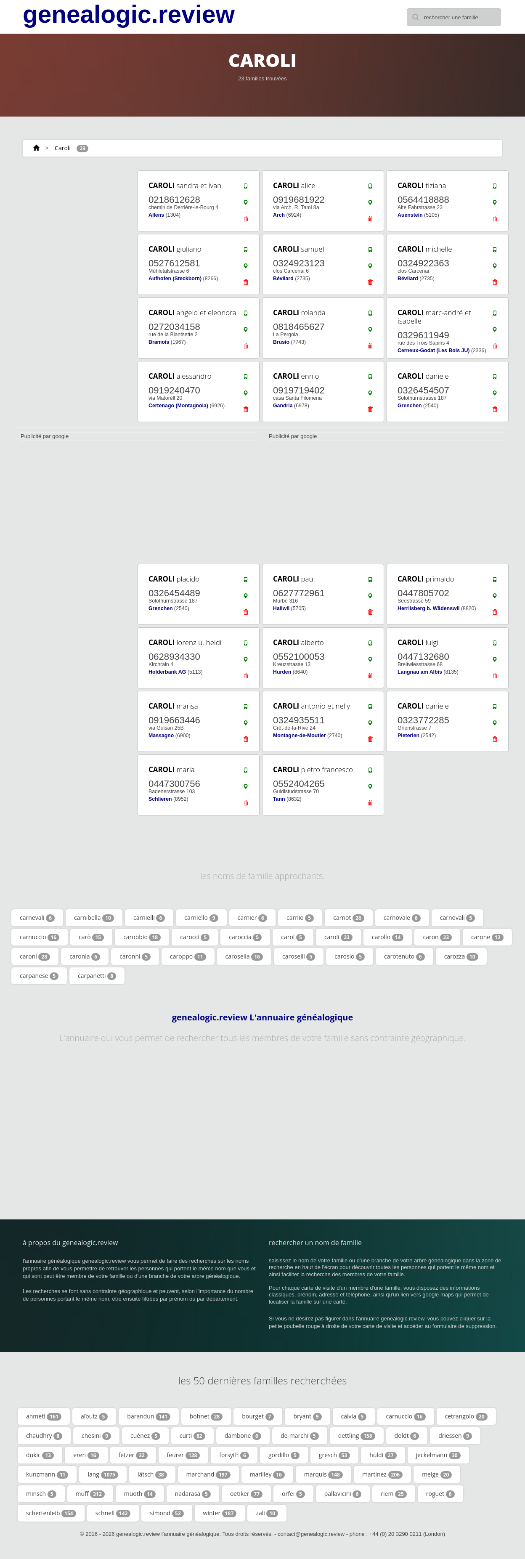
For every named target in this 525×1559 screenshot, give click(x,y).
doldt (407, 1436)
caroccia (245, 937)
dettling (356, 1436)
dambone (243, 1436)
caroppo (188, 956)
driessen (455, 1436)
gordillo (284, 1455)
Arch (279, 215)
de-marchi (300, 1436)
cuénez (145, 1436)
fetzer (133, 1455)
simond (166, 1513)
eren (86, 1455)
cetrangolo (466, 1416)
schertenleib (51, 1513)
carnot (348, 918)
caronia (84, 956)
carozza (461, 956)
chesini (96, 1436)
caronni (135, 956)
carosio (349, 956)
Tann (279, 799)
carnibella (94, 918)
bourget (258, 1416)
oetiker (246, 1494)
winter (220, 1513)
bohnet (206, 1416)
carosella (244, 956)
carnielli (149, 918)
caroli (338, 937)
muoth (140, 1494)
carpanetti (97, 976)
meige (437, 1474)
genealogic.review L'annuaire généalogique (262, 1017)
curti (192, 1436)
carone (487, 937)
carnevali (37, 918)
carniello (201, 918)
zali (267, 1513)
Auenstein (410, 215)
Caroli (63, 148)
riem (393, 1494)
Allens (156, 215)
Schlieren (160, 799)
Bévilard (283, 279)
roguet (440, 1494)
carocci (194, 937)
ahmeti (43, 1416)
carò (91, 937)
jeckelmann (438, 1455)
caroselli (298, 956)
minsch (41, 1494)
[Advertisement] (73, 295)
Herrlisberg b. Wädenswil (428, 608)
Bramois (158, 342)
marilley (267, 1474)
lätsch (152, 1474)
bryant (307, 1416)
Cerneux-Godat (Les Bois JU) (433, 350)
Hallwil (281, 608)
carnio (300, 918)
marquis (323, 1474)
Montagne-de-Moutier (299, 735)
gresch (334, 1455)
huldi (382, 1455)
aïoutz (94, 1416)
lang (103, 1474)
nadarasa (193, 1494)
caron (437, 937)
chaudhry (44, 1436)
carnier (252, 918)
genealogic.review (129, 14)
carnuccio (39, 937)
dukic (40, 1455)
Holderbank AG (167, 672)
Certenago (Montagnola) (178, 406)
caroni (35, 956)
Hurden (282, 672)
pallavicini (343, 1494)
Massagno (161, 735)
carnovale (402, 918)
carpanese (39, 976)
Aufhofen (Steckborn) (175, 279)
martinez (382, 1474)
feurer (183, 1455)
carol (293, 937)
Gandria (283, 406)
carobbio (142, 937)
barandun (148, 1416)
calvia (354, 1416)
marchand (208, 1474)
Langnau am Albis (420, 672)
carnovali (457, 918)
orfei (293, 1494)
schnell (113, 1513)
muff (90, 1494)
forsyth (234, 1455)
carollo (388, 937)
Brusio (281, 342)
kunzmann (47, 1474)
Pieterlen (408, 735)
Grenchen (410, 406)
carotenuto (404, 956)
